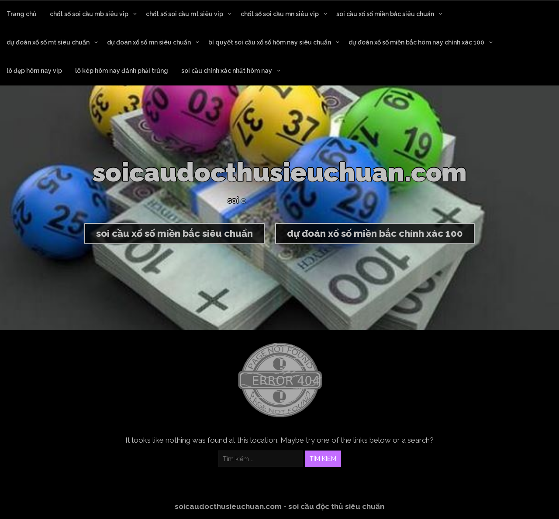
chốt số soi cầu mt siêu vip (184, 13)
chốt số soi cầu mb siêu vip (89, 13)
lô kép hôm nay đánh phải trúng (121, 70)
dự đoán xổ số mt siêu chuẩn (48, 42)
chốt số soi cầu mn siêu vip (280, 13)
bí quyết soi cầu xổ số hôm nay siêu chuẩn (269, 42)
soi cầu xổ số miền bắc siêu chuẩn (385, 13)
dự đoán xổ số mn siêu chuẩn (149, 42)
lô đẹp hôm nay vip (34, 70)
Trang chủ (22, 13)
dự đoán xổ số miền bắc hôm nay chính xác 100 (416, 42)
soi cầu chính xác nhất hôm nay (226, 70)
